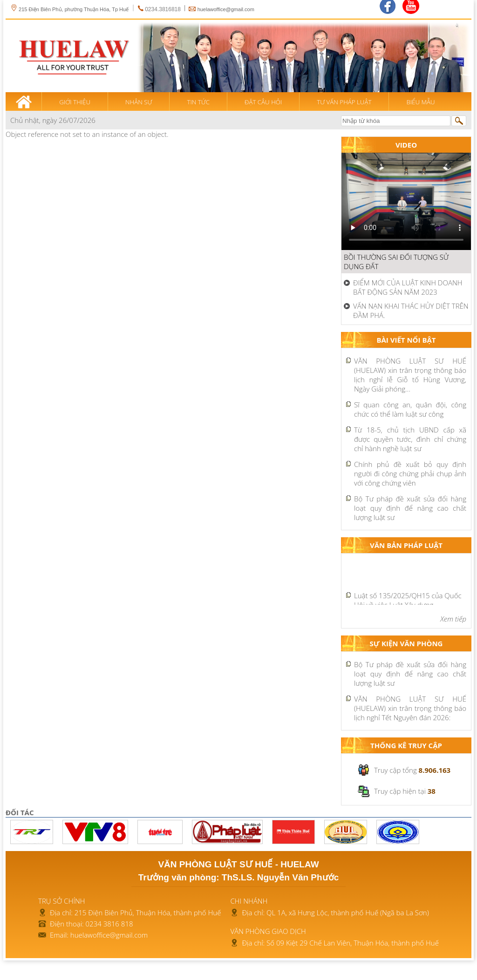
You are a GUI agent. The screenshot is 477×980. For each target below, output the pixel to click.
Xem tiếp (453, 618)
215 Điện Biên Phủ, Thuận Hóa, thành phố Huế (148, 912)
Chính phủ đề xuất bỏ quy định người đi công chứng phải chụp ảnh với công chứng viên (410, 473)
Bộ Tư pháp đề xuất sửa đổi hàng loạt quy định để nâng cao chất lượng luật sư (410, 508)
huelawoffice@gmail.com (226, 9)
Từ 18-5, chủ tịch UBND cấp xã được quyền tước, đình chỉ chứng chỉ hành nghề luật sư (410, 439)
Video (406, 144)
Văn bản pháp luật (406, 545)
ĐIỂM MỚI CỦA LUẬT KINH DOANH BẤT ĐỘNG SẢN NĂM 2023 (408, 287)
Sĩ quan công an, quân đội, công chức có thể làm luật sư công (410, 409)
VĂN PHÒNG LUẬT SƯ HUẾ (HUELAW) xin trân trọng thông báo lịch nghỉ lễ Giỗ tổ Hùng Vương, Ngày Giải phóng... (410, 374)
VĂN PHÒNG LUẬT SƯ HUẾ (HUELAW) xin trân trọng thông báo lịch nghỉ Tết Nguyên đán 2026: (410, 708)
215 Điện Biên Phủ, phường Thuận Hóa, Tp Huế (69, 9)
